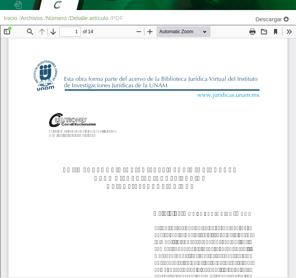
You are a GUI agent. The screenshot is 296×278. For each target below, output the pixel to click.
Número (57, 18)
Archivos (32, 18)
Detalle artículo (90, 18)
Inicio (11, 18)
